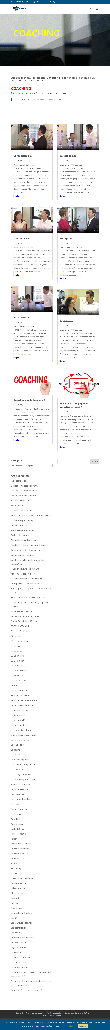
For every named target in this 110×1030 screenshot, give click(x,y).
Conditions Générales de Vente (78, 1013)
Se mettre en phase (20, 759)
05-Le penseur (17, 651)
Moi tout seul (21, 238)
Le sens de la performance (23, 779)
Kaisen (14, 838)
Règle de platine (18, 947)
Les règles (16, 804)
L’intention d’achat (19, 710)
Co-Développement (20, 848)
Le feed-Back (17, 769)
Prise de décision (18, 942)
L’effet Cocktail (18, 715)
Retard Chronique (19, 809)
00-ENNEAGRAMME (20, 626)
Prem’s (14, 685)
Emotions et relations (21, 843)
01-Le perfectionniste (21, 631)
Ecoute (14, 863)
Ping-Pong (16, 868)
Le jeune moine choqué (22, 510)
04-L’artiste (16, 646)
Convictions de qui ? (20, 853)
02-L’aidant (16, 636)
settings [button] (70, 1026)
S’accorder (16, 754)
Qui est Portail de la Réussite (24, 621)
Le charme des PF (19, 525)
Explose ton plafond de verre (24, 485)
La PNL (26, 404)
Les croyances (17, 794)
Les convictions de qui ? (22, 730)
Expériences (67, 320)
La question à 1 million (21, 913)
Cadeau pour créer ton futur (24, 495)
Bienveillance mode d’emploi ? (24, 540)
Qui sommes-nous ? (34, 1013)
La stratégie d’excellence (22, 774)
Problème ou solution (21, 695)
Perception (66, 238)
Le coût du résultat (19, 789)
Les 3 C (14, 918)
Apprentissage (18, 824)
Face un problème (19, 680)
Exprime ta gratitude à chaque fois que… (29, 545)
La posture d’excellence (22, 799)
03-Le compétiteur (19, 641)
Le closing (15, 749)
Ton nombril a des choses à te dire (27, 550)
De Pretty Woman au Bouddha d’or (27, 578)
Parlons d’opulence (20, 535)
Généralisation (18, 858)
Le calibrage (16, 873)
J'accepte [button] (82, 1026)
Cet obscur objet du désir (22, 555)
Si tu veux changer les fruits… (24, 490)
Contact (19, 1013)
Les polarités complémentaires (25, 764)
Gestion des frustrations (22, 705)
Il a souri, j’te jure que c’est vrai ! (25, 568)
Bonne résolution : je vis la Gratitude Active (31, 515)
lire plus (16, 196)
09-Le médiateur (18, 670)
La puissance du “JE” (20, 962)
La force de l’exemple (20, 957)
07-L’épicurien (17, 660)
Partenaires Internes (20, 784)
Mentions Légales (54, 1013)
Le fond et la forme (20, 740)
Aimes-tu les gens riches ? (23, 573)
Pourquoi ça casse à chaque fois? (26, 583)
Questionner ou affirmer (22, 878)
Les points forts (18, 927)
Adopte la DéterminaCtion (23, 530)
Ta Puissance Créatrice (21, 611)
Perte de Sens (17, 829)
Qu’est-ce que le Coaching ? (29, 400)
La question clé (18, 720)
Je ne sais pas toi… (19, 480)
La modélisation (22, 155)
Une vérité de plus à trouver (24, 735)
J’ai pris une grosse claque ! (23, 520)
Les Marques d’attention (22, 922)
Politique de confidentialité (53, 1016)
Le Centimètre (17, 814)
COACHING (17, 160)
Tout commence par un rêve (24, 700)
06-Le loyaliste (17, 655)
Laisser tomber (68, 155)
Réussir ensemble (19, 833)
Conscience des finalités (22, 937)
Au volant (15, 819)
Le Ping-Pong (17, 744)
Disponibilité (17, 675)
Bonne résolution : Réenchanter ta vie (28, 597)
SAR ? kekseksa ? (18, 505)
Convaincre (16, 952)
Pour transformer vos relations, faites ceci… (31, 990)
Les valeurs (16, 932)
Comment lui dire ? (19, 967)
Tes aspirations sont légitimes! (25, 616)
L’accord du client (19, 725)
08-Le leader (16, 665)
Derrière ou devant (20, 690)
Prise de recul (21, 317)
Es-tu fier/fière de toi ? (21, 500)
